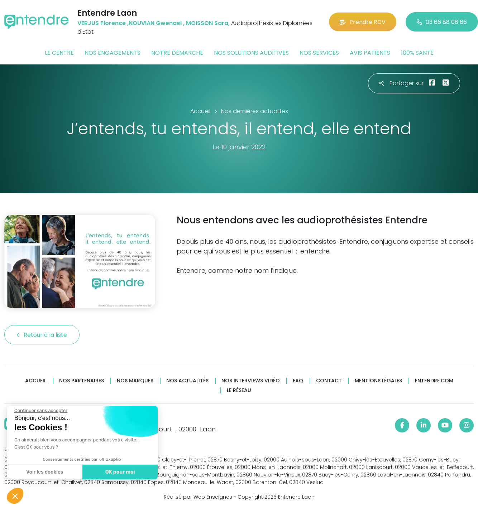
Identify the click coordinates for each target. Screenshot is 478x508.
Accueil (35, 381)
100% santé (417, 53)
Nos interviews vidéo (250, 381)
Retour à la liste (41, 335)
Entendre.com (434, 381)
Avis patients (370, 53)
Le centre (59, 53)
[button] (15, 495)
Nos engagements (112, 53)
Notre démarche (177, 53)
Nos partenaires (81, 381)
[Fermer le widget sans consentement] (40, 410)
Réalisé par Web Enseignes (198, 496)
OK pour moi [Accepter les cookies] (120, 472)
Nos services (319, 53)
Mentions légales (378, 381)
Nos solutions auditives (251, 53)
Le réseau (239, 390)
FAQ (298, 381)
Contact (329, 381)
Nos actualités (187, 381)
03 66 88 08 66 (442, 22)
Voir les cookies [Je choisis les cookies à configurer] (44, 472)
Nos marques (135, 381)
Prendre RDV (363, 22)
